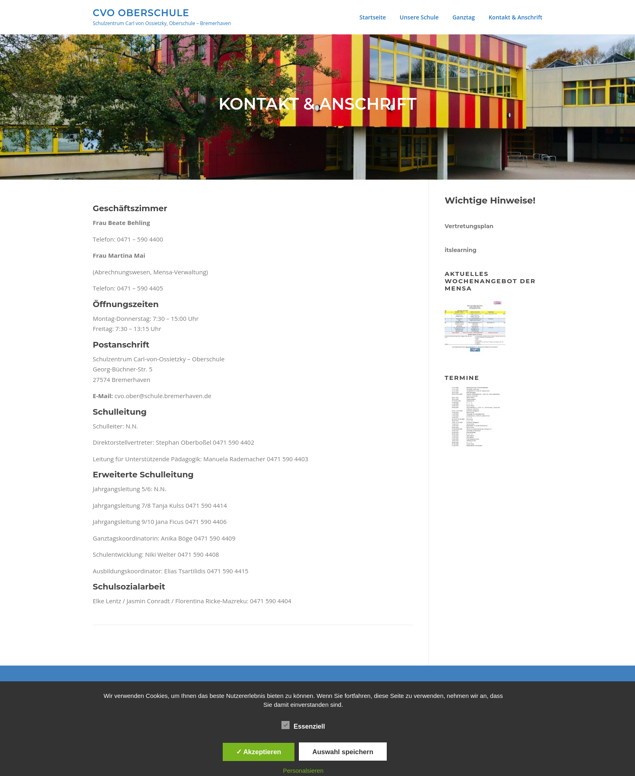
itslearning (461, 250)
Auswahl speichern (342, 751)
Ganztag (463, 17)
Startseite (372, 17)
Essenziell (303, 725)
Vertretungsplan (469, 226)
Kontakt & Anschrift (515, 17)
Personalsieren (303, 770)
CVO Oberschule (141, 12)
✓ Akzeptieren (258, 751)
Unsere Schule (419, 17)
